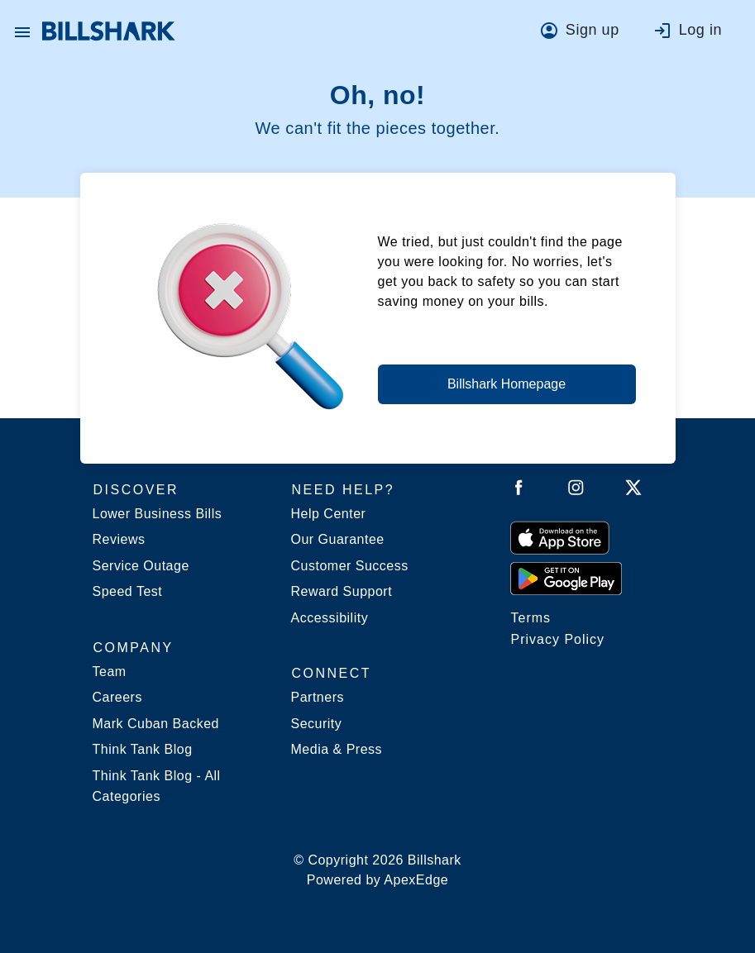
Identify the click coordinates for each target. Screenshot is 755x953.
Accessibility (330, 618)
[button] (22, 31)
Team (110, 672)
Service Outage (141, 566)
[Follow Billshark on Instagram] (576, 490)
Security (316, 724)
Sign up (592, 29)
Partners (317, 697)
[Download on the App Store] (559, 537)
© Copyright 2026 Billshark (377, 871)
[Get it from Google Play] (566, 577)
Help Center (328, 514)
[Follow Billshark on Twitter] (633, 490)
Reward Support (342, 591)
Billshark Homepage (506, 384)
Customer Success (350, 566)
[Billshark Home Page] (108, 31)
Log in (700, 29)
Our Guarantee (338, 539)
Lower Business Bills (157, 514)
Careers (117, 697)
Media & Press (337, 749)
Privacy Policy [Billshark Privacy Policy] (558, 639)
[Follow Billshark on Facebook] (519, 490)
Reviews (119, 539)
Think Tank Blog (143, 749)
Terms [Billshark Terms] (531, 618)
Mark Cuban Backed (156, 724)
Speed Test (128, 591)
